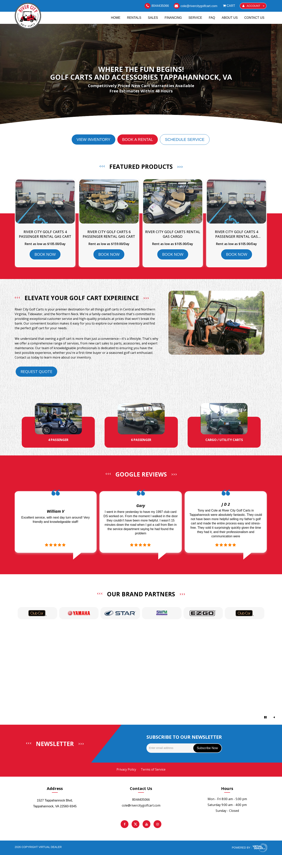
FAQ (212, 17)
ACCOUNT (253, 5)
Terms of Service (153, 769)
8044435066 (141, 799)
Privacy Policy (126, 769)
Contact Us (254, 17)
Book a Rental (137, 139)
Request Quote (36, 371)
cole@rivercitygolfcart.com (141, 805)
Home (115, 17)
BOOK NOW (45, 254)
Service (195, 17)
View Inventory (93, 139)
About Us (230, 17)
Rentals (134, 17)
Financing (173, 17)
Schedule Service (184, 139)
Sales (153, 17)
